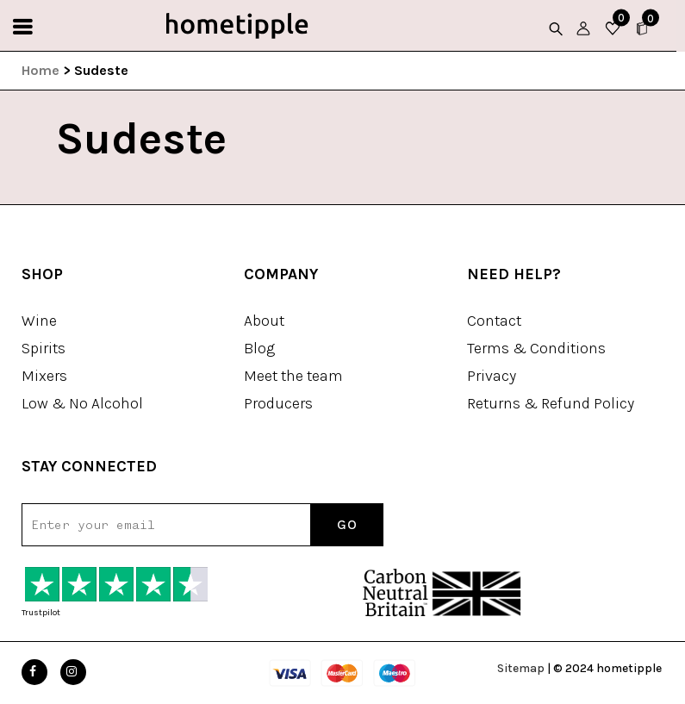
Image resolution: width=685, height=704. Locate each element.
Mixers (44, 375)
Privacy (491, 375)
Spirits (43, 348)
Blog (259, 348)
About (264, 320)
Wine (39, 320)
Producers (278, 403)
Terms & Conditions (536, 348)
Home (40, 70)
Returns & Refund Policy (550, 403)
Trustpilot (41, 612)
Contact (494, 320)
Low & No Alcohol (82, 403)
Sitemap (521, 668)
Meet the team (293, 375)
